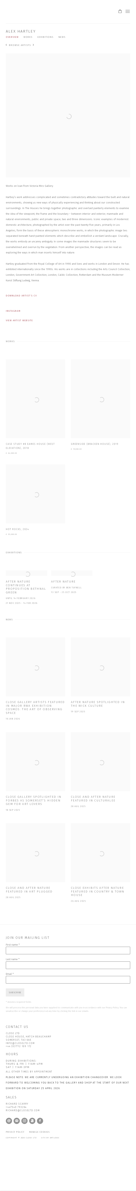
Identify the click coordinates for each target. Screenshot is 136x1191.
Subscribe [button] (15, 992)
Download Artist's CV (23, 296)
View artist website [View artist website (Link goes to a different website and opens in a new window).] (19, 320)
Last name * (13, 959)
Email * (10, 974)
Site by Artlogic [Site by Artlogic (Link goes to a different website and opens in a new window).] (50, 1138)
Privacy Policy (112, 1007)
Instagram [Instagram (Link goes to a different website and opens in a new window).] (13, 311)
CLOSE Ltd (46, 11)
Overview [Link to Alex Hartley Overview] (12, 37)
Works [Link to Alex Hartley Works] (28, 37)
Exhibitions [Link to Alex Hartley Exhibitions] (45, 37)
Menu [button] (127, 12)
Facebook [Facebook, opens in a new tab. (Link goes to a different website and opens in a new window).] (40, 1121)
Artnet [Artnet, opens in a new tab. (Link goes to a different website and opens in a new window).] (32, 1121)
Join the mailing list (17, 1121)
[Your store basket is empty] (120, 12)
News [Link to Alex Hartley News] (62, 37)
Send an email (9, 1121)
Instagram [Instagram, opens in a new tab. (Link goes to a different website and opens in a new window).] (24, 1121)
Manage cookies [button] (39, 1132)
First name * (13, 944)
